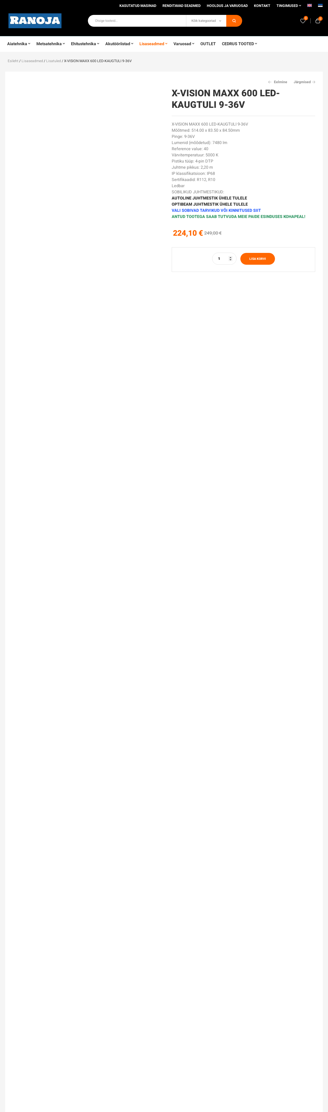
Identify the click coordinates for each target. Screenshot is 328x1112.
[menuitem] (309, 7)
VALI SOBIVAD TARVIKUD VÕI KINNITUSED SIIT (216, 210)
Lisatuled (53, 61)
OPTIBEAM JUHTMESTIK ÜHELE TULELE (210, 204)
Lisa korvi (257, 258)
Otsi (234, 21)
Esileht (13, 61)
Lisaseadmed (32, 61)
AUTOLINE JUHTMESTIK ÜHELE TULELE (209, 198)
